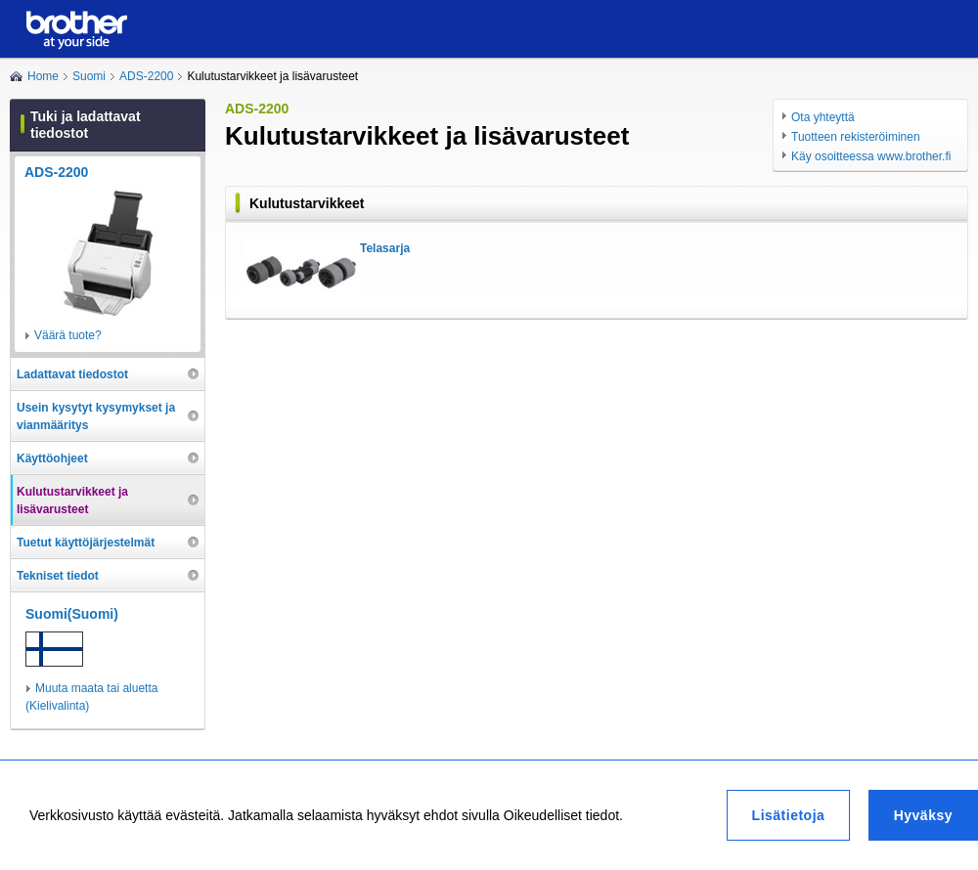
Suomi (89, 76)
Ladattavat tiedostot (72, 374)
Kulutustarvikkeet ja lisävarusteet (72, 500)
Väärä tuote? (68, 335)
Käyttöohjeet (52, 458)
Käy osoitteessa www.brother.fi (871, 156)
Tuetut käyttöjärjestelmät (86, 542)
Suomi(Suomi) (71, 614)
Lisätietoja (788, 815)
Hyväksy (923, 815)
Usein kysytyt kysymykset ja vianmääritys (96, 416)
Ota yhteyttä (823, 117)
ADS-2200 (146, 76)
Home (43, 76)
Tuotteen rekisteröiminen (855, 137)
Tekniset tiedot (58, 576)
